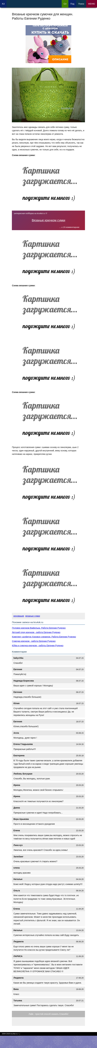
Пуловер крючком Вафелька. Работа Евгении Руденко (38, 628)
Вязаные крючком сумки (48, 220)
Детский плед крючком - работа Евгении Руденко (36, 632)
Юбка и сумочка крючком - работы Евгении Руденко (37, 645)
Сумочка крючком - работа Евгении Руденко (33, 641)
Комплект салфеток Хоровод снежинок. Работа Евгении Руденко (44, 637)
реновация (18, 616)
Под (72, 4)
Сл (65, 4)
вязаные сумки (32, 616)
